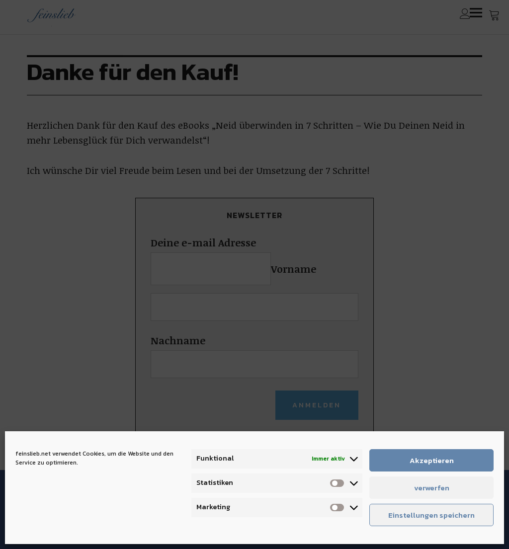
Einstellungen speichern (431, 515)
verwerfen (431, 487)
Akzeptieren (432, 460)
